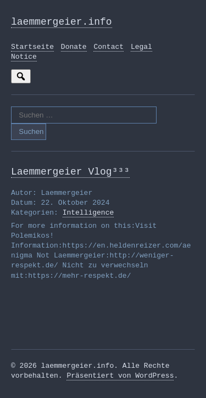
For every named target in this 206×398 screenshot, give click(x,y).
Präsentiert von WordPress (120, 380)
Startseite (32, 49)
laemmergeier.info (61, 23)
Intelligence (88, 217)
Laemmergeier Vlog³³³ (70, 175)
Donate (74, 49)
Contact (108, 49)
